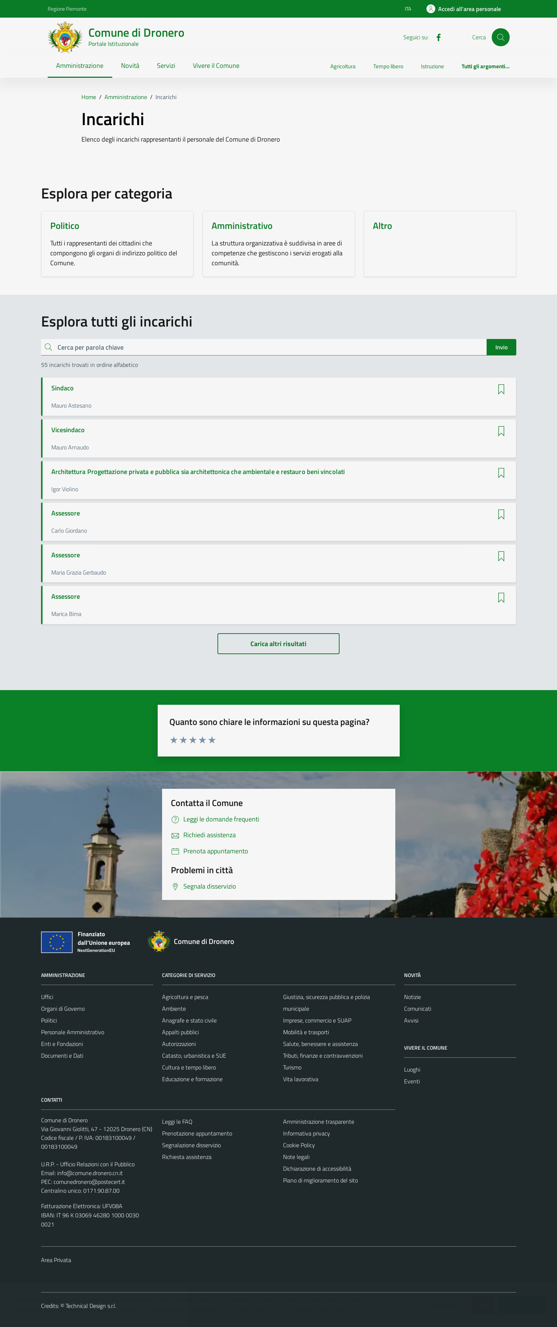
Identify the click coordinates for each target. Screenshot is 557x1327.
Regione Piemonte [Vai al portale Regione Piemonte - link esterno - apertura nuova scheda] (67, 8)
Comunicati (417, 1008)
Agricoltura (343, 66)
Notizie (412, 996)
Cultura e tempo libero (189, 1067)
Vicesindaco (68, 430)
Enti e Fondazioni (62, 1043)
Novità (130, 65)
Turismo (292, 1067)
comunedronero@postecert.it (89, 1181)
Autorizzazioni (179, 1043)
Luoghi (412, 1069)
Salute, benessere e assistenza (320, 1043)
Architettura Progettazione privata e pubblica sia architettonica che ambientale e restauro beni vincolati (198, 472)
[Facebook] (435, 36)
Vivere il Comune (216, 65)
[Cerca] (500, 37)
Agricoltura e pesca (185, 996)
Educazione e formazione (192, 1079)
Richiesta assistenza (187, 1156)
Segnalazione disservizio (191, 1145)
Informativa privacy (306, 1133)
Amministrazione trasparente (318, 1121)
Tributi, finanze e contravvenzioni (323, 1055)
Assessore (65, 513)
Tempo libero (388, 66)
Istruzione (432, 66)
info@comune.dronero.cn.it (90, 1173)
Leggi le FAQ (177, 1121)
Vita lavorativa (300, 1079)
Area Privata (56, 1259)
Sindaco (62, 388)
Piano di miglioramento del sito (320, 1180)
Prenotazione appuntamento (197, 1133)
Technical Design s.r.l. (91, 1305)
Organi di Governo (63, 1008)
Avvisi (411, 1020)
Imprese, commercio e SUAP (317, 1020)
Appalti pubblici (180, 1032)
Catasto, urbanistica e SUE (194, 1055)
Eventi (412, 1081)
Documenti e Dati (62, 1055)
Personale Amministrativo (72, 1032)
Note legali (296, 1156)
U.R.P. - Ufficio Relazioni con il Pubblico (88, 1164)
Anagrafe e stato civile (189, 1020)
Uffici (47, 996)
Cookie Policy (299, 1145)
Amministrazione (79, 65)
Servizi (166, 65)
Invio (501, 347)
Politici (49, 1020)
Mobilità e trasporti (306, 1032)
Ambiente (174, 1008)
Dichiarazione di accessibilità (317, 1168)
